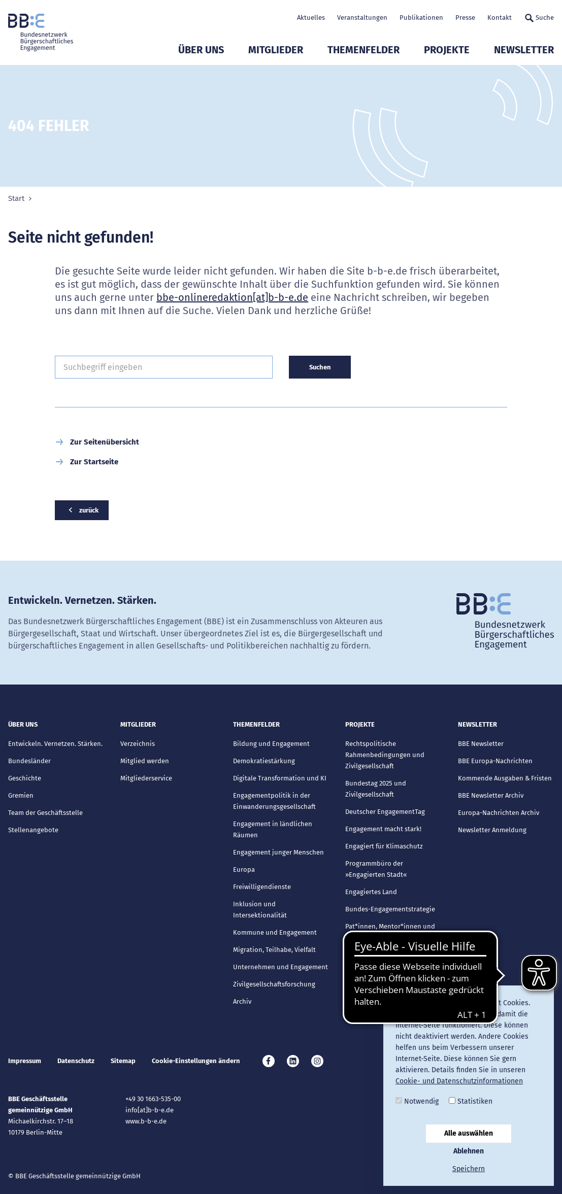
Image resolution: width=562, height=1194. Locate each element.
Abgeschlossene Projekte (383, 955)
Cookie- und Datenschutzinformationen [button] (459, 1081)
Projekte (447, 50)
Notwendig (417, 1101)
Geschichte (24, 778)
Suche (539, 17)
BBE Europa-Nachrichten (495, 761)
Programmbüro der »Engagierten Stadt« (376, 869)
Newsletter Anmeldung (492, 830)
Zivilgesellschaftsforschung (274, 984)
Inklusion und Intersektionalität (260, 909)
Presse (465, 17)
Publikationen (421, 17)
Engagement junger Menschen (278, 852)
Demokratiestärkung (264, 761)
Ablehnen (468, 1151)
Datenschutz (75, 1061)
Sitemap (123, 1061)
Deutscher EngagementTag (385, 811)
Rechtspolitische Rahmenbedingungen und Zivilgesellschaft (384, 755)
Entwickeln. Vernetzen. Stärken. (55, 743)
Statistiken (470, 1101)
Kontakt (499, 17)
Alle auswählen (468, 1133)
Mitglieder (275, 50)
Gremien (21, 795)
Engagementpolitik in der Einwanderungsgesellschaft (274, 801)
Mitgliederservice (146, 778)
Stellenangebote (33, 830)
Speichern (468, 1169)
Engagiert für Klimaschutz (384, 846)
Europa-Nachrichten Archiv (498, 812)
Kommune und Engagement (275, 932)
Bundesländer (29, 761)
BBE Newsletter (481, 743)
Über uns (201, 50)
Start (16, 198)
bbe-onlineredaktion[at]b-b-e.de (232, 297)
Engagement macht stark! (383, 829)
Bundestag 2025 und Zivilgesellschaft (375, 788)
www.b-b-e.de (146, 1121)
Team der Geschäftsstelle (45, 812)
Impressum (24, 1061)
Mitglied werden (144, 761)
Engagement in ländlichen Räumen (272, 829)
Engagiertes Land (371, 892)
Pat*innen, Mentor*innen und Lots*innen (390, 932)
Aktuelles (311, 17)
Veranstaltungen (362, 17)
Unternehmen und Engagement (280, 967)
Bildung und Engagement (271, 743)
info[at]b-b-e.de (149, 1110)
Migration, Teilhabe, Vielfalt (274, 949)
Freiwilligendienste (262, 887)
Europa (244, 869)
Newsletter (524, 50)
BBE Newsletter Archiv (490, 795)
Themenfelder (363, 50)
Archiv (242, 1001)
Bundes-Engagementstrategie (390, 909)
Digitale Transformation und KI (279, 778)
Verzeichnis (137, 743)
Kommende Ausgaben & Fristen (505, 778)
